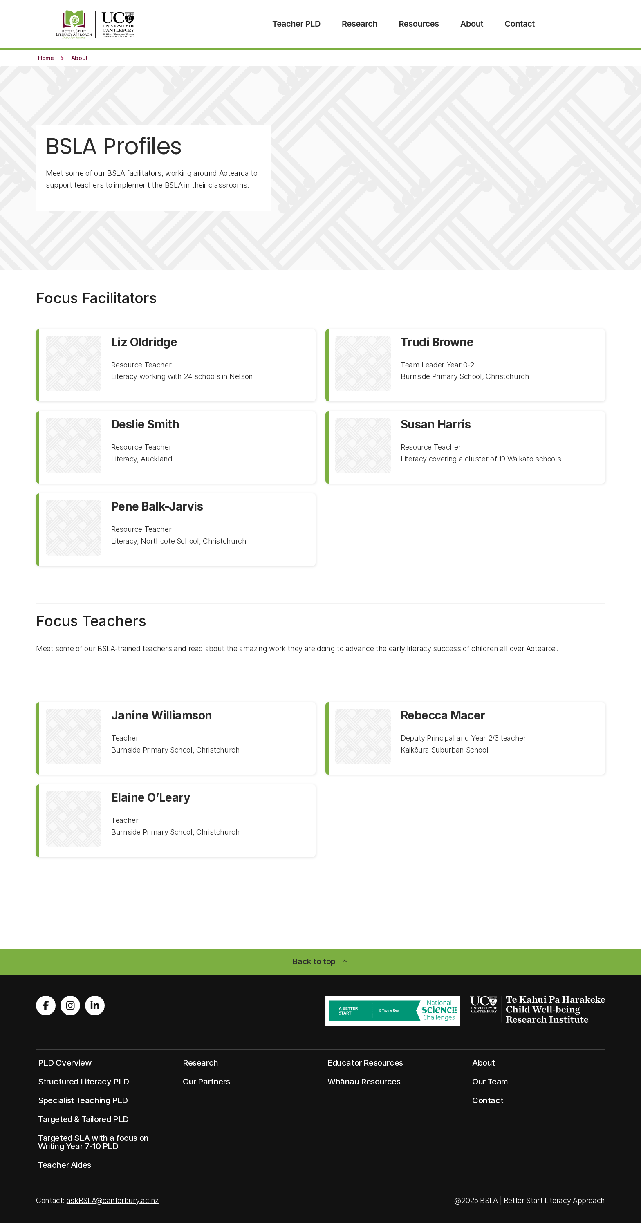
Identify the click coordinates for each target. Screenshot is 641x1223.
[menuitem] (296, 24)
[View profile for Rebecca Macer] (465, 738)
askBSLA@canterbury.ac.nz (113, 1200)
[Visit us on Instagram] (70, 1005)
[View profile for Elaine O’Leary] (176, 820)
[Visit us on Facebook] (46, 1005)
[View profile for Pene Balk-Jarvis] (176, 529)
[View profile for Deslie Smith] (176, 447)
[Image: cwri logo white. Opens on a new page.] (537, 1009)
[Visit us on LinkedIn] (95, 1005)
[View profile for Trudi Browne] (465, 365)
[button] (46, 57)
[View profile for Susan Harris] (465, 447)
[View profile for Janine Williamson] (176, 738)
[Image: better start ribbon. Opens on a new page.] (392, 1011)
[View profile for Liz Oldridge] (176, 365)
